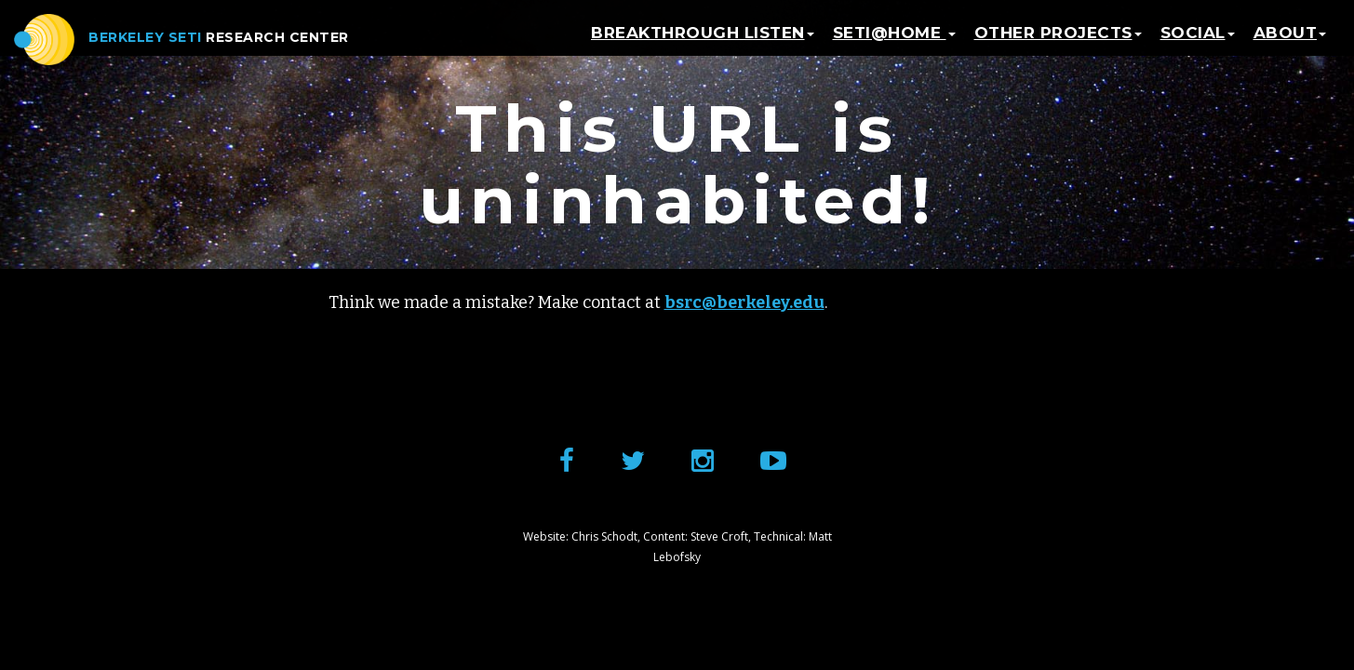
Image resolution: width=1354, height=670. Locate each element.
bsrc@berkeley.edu (744, 302)
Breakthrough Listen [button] (702, 42)
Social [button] (1197, 42)
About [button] (1290, 42)
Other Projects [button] (1058, 42)
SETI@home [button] (894, 42)
